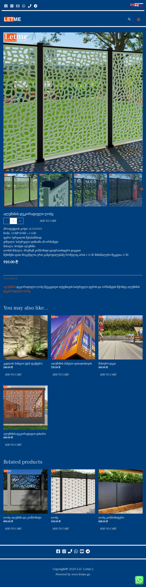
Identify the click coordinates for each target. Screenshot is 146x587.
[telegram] (88, 551)
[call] (29, 5)
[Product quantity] (13, 222)
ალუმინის (9, 288)
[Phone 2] (70, 551)
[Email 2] (17, 5)
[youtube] (82, 551)
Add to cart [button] (13, 376)
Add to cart (48, 222)
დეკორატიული (13, 292)
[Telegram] (35, 5)
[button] (129, 20)
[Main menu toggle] (138, 20)
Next (141, 190)
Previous (4, 190)
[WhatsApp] (23, 5)
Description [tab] (10, 279)
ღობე (26, 292)
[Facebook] (5, 5)
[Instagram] (11, 5)
